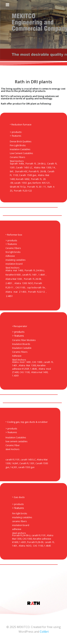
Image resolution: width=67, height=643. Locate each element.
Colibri (44, 632)
